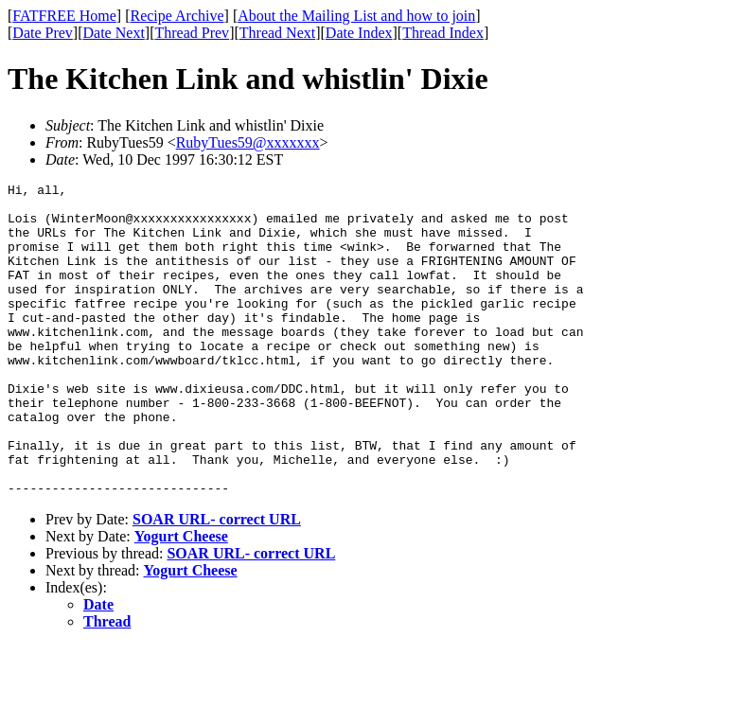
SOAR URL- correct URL (217, 582)
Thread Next (277, 33)
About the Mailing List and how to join (356, 16)
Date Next (114, 33)
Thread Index (443, 33)
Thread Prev (191, 33)
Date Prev (42, 33)
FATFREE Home (63, 16)
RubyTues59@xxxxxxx (248, 142)
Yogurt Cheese (181, 599)
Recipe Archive (176, 16)
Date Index (359, 33)
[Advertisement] (657, 294)
